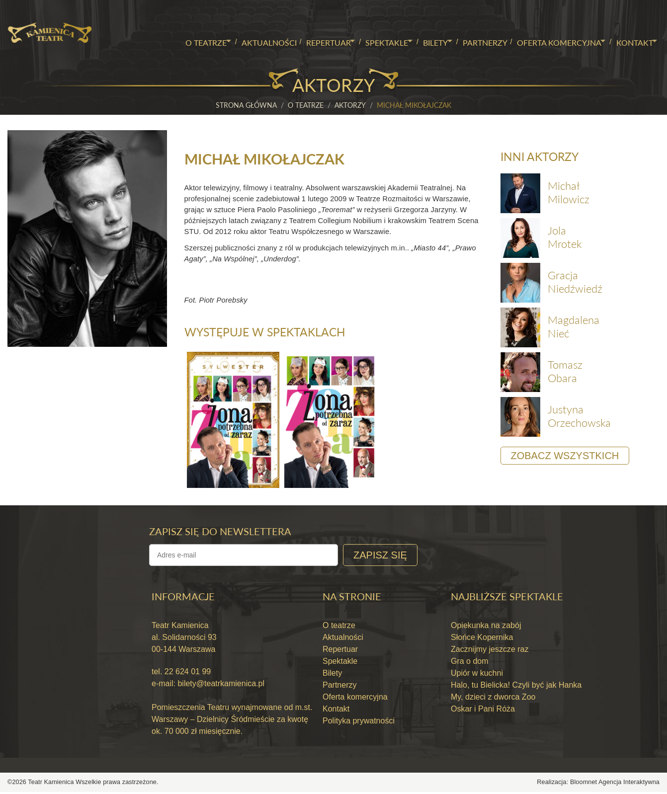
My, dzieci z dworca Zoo (493, 699)
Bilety (426, 41)
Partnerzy (478, 41)
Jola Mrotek (565, 238)
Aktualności (254, 41)
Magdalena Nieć (573, 327)
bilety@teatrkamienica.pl (220, 686)
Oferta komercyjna (553, 41)
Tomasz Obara (565, 372)
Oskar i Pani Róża (483, 711)
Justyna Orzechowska (579, 416)
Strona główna (246, 105)
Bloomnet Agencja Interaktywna (615, 784)
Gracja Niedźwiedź (575, 282)
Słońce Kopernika (482, 639)
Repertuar (314, 41)
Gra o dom (470, 663)
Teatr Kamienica (52, 784)
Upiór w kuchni (477, 675)
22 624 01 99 (186, 674)
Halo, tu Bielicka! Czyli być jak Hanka (516, 687)
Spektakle (375, 41)
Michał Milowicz (568, 193)
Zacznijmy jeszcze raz (489, 651)
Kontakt (631, 41)
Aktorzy (350, 105)
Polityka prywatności (359, 723)
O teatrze (188, 41)
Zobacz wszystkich (565, 456)
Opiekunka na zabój (486, 628)
